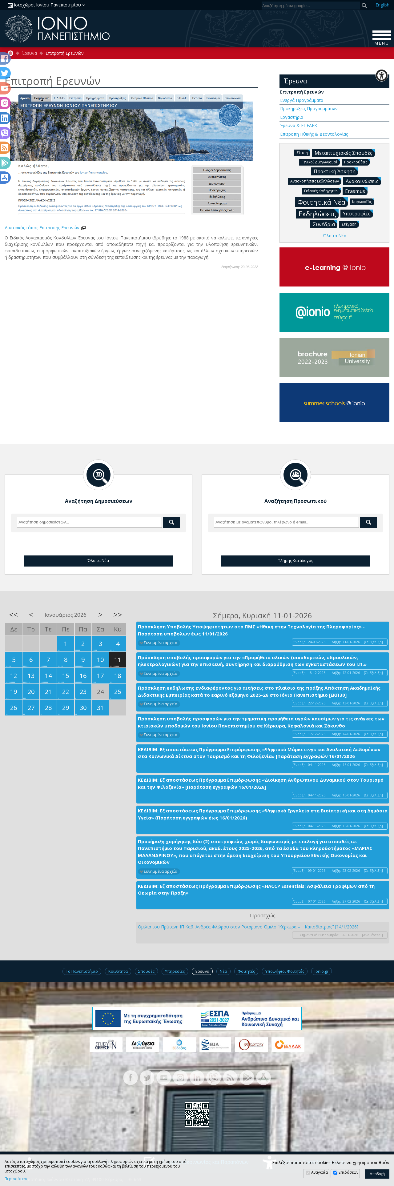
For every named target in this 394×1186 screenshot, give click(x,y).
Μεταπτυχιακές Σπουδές (345, 152)
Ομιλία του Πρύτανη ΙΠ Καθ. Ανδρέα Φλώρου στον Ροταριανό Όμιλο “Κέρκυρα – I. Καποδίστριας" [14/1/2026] (248, 927)
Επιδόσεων (348, 1172)
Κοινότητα (118, 971)
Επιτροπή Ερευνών (302, 92)
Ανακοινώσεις (363, 181)
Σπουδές (146, 971)
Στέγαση (350, 224)
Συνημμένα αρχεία (160, 642)
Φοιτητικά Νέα (322, 201)
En (382, 5)
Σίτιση (303, 152)
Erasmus (356, 190)
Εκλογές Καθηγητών (322, 191)
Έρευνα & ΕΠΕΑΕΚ (298, 125)
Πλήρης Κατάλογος (295, 560)
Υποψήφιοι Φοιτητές (284, 971)
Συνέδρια (325, 224)
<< (13, 614)
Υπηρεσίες (175, 971)
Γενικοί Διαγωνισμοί (321, 162)
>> (117, 614)
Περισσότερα (17, 1178)
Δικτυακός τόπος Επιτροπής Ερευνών (45, 227)
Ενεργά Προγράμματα (301, 100)
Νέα (223, 971)
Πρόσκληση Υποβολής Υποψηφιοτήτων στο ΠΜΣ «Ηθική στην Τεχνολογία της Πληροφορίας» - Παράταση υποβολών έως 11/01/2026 (251, 630)
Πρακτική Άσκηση (336, 171)
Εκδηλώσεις (319, 213)
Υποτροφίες (358, 213)
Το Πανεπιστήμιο (82, 971)
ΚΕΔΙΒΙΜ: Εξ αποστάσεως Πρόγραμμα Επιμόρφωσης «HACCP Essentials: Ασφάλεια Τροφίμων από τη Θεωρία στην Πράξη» (256, 889)
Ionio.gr (321, 971)
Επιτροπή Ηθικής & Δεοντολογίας (314, 134)
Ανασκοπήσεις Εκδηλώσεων (315, 181)
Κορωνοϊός (363, 201)
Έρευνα (29, 53)
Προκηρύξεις (357, 162)
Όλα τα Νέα (334, 235)
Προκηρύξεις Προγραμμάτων (309, 108)
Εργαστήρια (291, 117)
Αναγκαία (319, 1172)
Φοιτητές (246, 971)
